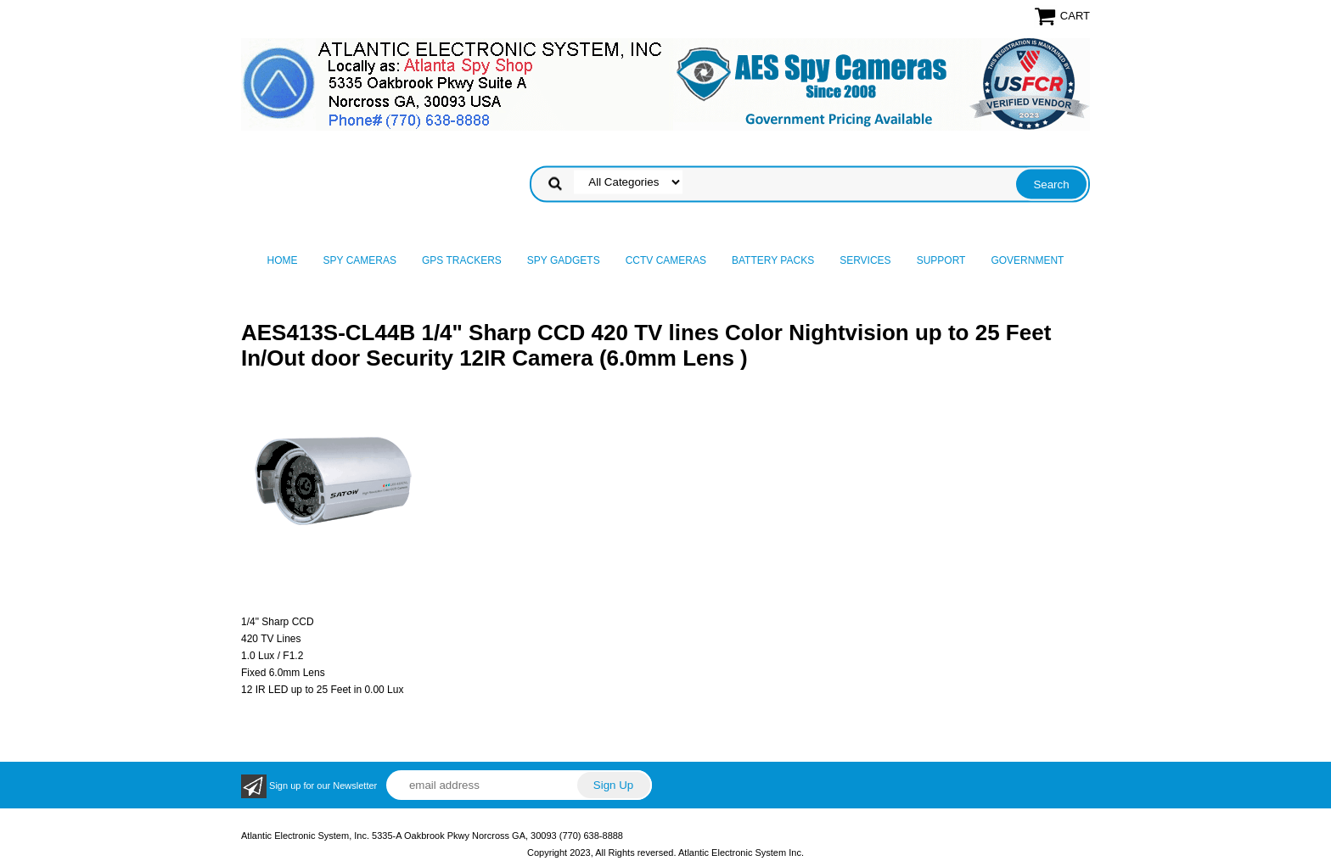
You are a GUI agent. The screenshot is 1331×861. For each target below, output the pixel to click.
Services (865, 260)
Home (282, 260)
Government (1027, 260)
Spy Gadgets (563, 260)
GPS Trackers (462, 260)
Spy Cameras (359, 260)
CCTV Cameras (666, 260)
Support (941, 260)
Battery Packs (773, 260)
